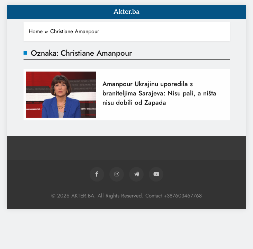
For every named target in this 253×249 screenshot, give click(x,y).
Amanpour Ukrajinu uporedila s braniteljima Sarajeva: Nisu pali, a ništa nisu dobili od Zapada (159, 95)
